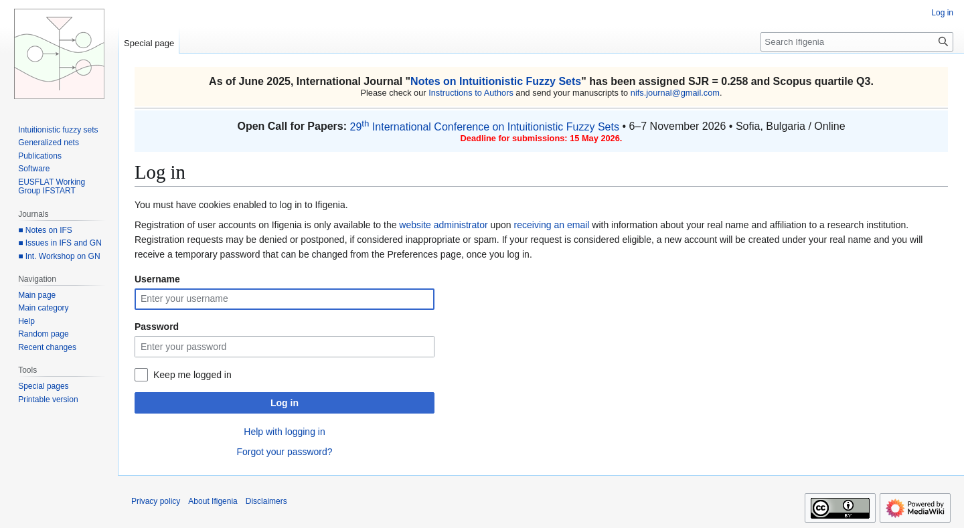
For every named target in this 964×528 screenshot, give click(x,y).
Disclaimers (266, 501)
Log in (284, 403)
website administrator (443, 224)
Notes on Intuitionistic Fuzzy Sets (495, 81)
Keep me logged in (192, 374)
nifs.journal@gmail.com (675, 93)
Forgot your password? (284, 451)
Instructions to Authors (470, 93)
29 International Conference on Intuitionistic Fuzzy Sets (484, 127)
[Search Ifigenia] (856, 42)
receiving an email (552, 224)
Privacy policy (155, 501)
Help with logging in (284, 431)
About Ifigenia (212, 501)
